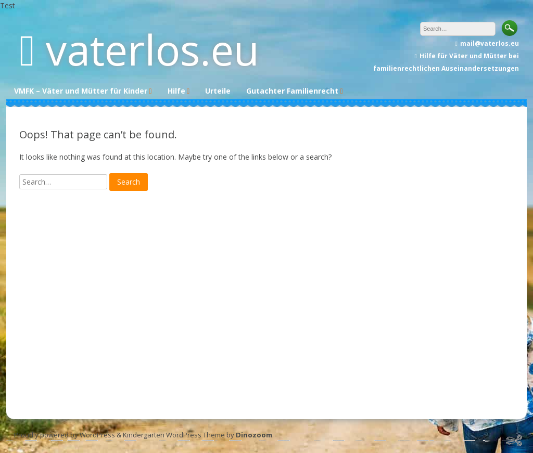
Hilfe (176, 91)
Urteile (218, 91)
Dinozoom (254, 434)
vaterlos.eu (152, 49)
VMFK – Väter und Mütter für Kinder (80, 91)
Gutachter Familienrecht (292, 91)
